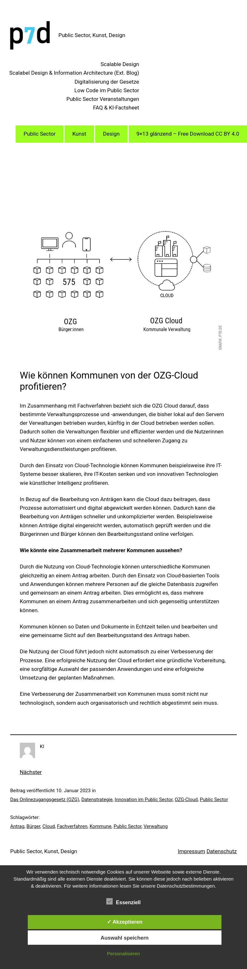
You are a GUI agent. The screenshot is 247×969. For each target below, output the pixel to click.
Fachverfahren (72, 826)
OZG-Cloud (186, 799)
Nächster (31, 772)
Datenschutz (221, 851)
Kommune (101, 826)
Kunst (79, 134)
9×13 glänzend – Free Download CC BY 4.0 (187, 134)
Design (111, 134)
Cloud (48, 826)
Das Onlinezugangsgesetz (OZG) (44, 799)
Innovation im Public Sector (143, 799)
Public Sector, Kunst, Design (91, 35)
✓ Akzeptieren (125, 922)
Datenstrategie (97, 799)
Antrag (17, 826)
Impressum (191, 851)
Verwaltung (156, 826)
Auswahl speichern (124, 938)
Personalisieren (123, 953)
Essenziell (123, 901)
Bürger (33, 826)
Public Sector (40, 134)
